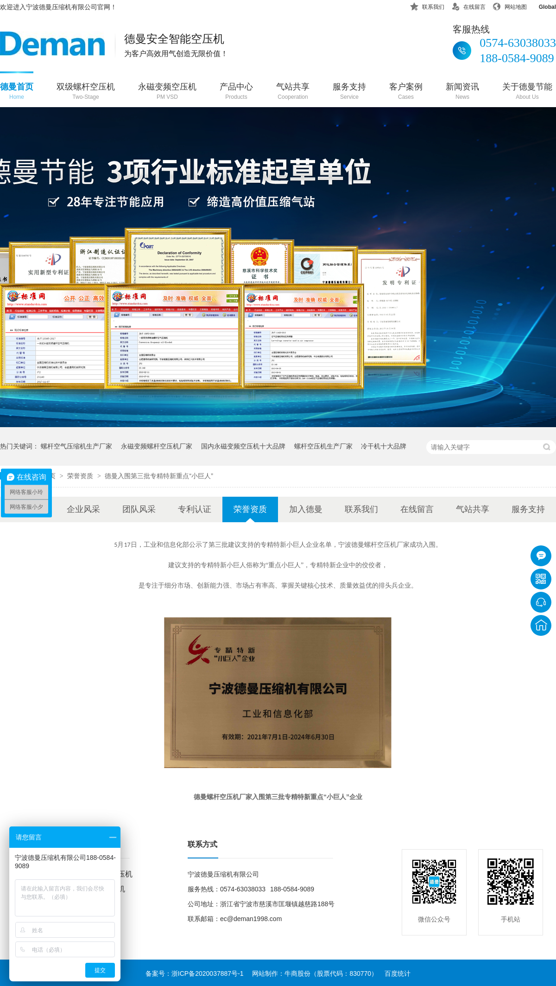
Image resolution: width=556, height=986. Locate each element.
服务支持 (349, 92)
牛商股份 (297, 973)
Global (541, 5)
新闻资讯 (462, 92)
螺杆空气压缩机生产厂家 (76, 446)
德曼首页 (16, 92)
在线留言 (468, 5)
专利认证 (194, 509)
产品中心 (236, 92)
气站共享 (293, 92)
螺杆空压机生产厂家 (323, 446)
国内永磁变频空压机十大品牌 (243, 446)
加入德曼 (305, 509)
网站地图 (510, 5)
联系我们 (427, 5)
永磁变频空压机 (167, 92)
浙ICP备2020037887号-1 (207, 973)
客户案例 (406, 92)
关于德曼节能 (527, 92)
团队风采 (139, 509)
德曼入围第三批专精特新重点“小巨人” (159, 476)
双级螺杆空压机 (86, 92)
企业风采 (83, 509)
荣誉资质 (81, 476)
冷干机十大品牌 (383, 446)
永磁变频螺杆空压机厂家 (156, 446)
